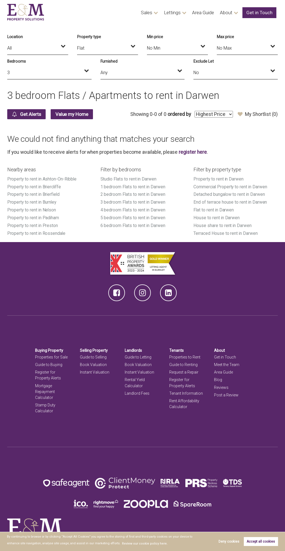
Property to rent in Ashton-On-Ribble (42, 179)
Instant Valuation (94, 371)
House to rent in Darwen (216, 216)
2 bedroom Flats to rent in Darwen (133, 194)
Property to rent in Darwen (218, 179)
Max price (225, 37)
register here (193, 152)
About (229, 12)
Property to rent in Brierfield (34, 194)
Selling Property (94, 349)
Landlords (133, 349)
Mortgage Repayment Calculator (45, 390)
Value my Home (74, 114)
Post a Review (226, 393)
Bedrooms (16, 61)
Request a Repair (183, 371)
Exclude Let (203, 61)
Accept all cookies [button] (261, 541)
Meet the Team (226, 363)
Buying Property (49, 349)
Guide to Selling (93, 355)
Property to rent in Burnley (32, 201)
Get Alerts (27, 114)
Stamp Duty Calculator (45, 406)
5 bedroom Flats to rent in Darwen (133, 216)
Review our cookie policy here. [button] (143, 543)
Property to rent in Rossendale (36, 232)
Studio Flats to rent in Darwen (128, 179)
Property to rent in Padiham (33, 216)
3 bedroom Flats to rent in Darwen (133, 201)
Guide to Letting (138, 355)
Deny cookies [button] (228, 541)
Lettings (177, 12)
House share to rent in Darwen (222, 224)
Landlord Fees (137, 391)
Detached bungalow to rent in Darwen (229, 194)
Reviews (221, 386)
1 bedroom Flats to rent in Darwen (133, 186)
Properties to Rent (184, 355)
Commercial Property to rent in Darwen (230, 186)
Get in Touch (260, 12)
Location (15, 37)
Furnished (109, 61)
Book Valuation (93, 363)
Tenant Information (186, 391)
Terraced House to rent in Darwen (225, 232)
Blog (218, 378)
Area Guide (206, 12)
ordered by (179, 114)
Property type (89, 37)
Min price (155, 37)
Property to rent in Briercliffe (34, 186)
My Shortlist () (257, 114)
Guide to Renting (183, 363)
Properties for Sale (51, 355)
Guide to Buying (48, 363)
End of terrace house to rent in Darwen (230, 201)
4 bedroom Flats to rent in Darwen (133, 209)
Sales (152, 12)
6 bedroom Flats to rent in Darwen (133, 224)
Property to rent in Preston (32, 224)
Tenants (176, 349)
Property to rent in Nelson (32, 209)
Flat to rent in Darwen (213, 209)
